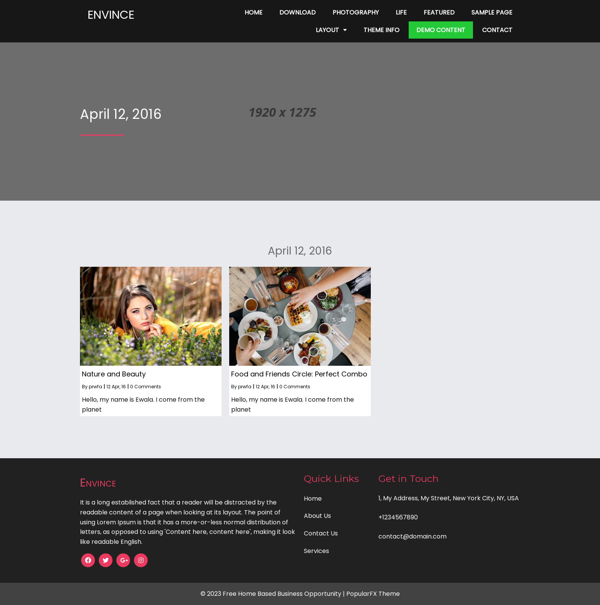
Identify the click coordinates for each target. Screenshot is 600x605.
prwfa (95, 386)
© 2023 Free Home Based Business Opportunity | (273, 593)
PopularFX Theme (373, 593)
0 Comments (145, 386)
